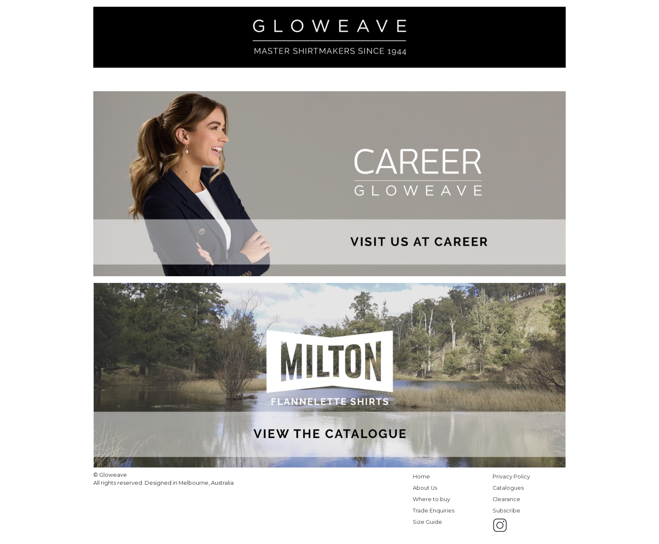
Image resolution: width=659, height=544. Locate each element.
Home (421, 476)
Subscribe (506, 510)
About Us (425, 488)
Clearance (506, 499)
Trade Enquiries (433, 510)
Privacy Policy (511, 476)
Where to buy (431, 499)
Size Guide (427, 522)
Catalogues (508, 488)
